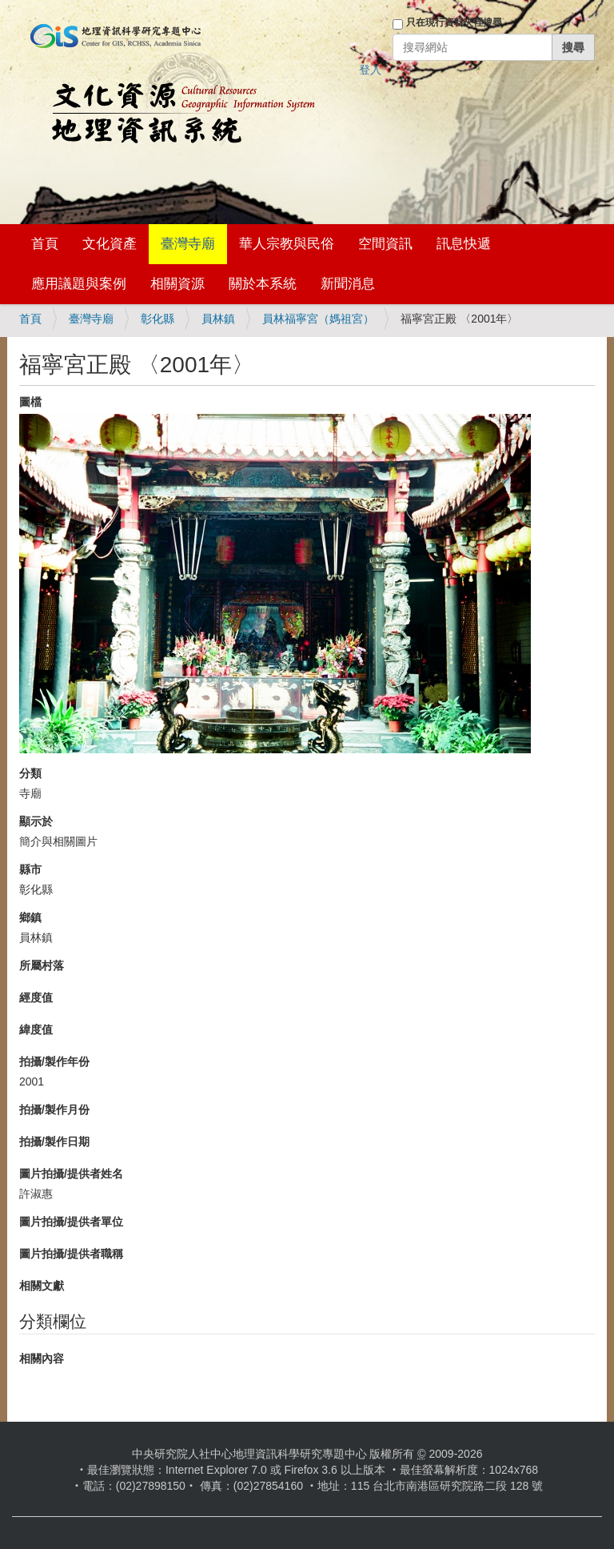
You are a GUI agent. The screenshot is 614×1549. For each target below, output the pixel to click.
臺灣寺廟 (188, 243)
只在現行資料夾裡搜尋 (454, 22)
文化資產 (109, 243)
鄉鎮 (30, 917)
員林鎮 (218, 318)
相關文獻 (41, 1285)
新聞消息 (348, 283)
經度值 (36, 997)
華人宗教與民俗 (286, 243)
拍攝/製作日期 (54, 1141)
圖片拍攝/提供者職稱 (71, 1253)
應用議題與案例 (78, 283)
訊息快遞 (464, 243)
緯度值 (36, 1029)
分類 (30, 773)
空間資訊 (385, 243)
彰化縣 (157, 318)
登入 (370, 69)
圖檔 (30, 401)
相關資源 (177, 283)
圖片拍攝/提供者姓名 (71, 1173)
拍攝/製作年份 (54, 1061)
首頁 (44, 243)
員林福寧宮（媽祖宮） (318, 318)
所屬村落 (41, 965)
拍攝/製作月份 (54, 1109)
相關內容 (41, 1358)
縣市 (30, 869)
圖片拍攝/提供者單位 (71, 1221)
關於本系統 (263, 283)
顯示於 (36, 821)
